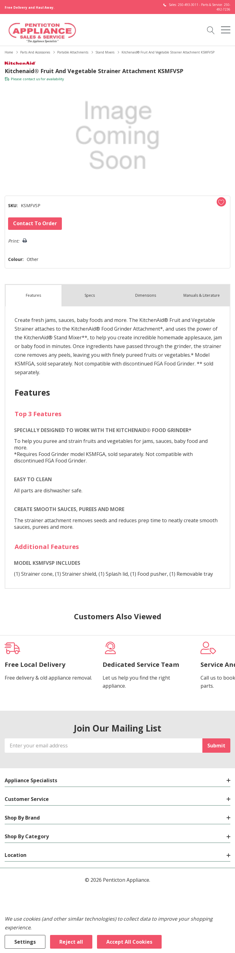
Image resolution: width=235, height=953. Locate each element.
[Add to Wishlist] (221, 202)
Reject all (71, 941)
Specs (90, 295)
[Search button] (211, 30)
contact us (31, 79)
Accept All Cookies (129, 941)
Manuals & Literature (201, 295)
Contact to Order (35, 223)
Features (33, 295)
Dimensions (145, 295)
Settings (25, 941)
